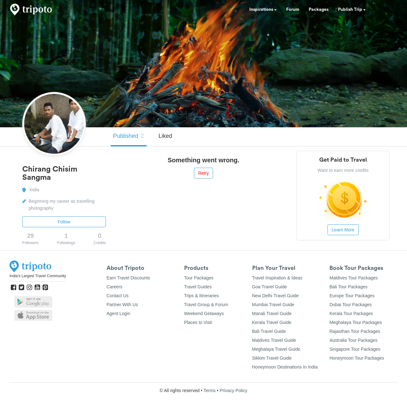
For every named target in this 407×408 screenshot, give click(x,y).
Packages (318, 9)
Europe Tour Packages (351, 295)
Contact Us (117, 295)
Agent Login (118, 313)
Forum (292, 9)
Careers (114, 286)
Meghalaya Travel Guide (276, 349)
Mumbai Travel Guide (273, 304)
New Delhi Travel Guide (275, 295)
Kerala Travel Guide (272, 322)
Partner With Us (122, 304)
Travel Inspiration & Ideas (277, 277)
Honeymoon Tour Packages (356, 358)
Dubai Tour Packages (350, 304)
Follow (64, 221)
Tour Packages (199, 277)
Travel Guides (198, 286)
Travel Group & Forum (206, 304)
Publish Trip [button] (352, 9)
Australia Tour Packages (353, 340)
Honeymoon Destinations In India (285, 366)
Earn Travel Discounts (128, 277)
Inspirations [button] (263, 9)
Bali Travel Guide (269, 331)
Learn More (343, 229)
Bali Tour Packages (348, 286)
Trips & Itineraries (201, 295)
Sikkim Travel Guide (272, 358)
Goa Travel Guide (269, 286)
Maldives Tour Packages (353, 277)
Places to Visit (198, 322)
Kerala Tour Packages (351, 313)
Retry (203, 173)
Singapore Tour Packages (354, 349)
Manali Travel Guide (272, 313)
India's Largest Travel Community (38, 276)
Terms (210, 390)
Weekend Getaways (204, 313)
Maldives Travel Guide (274, 340)
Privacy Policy (233, 390)
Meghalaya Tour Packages (355, 322)
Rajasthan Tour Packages (354, 331)
